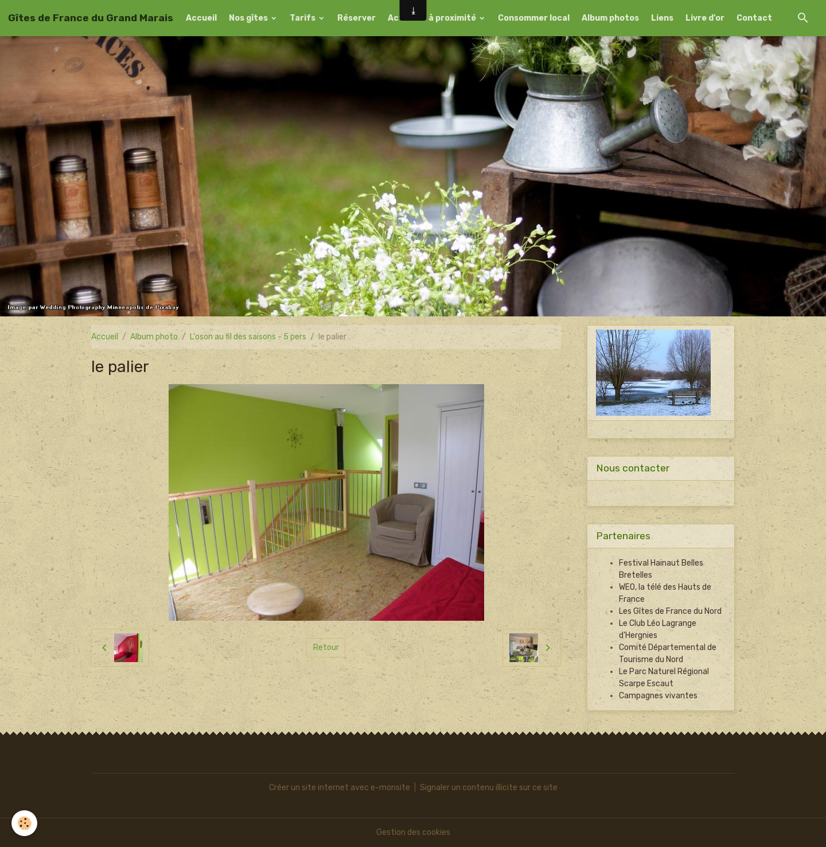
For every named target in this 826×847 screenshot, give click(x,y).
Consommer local (534, 18)
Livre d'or (704, 18)
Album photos (610, 18)
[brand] (90, 17)
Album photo (154, 337)
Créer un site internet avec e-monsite (339, 787)
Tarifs (303, 18)
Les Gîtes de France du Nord (670, 611)
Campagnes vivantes (658, 696)
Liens (662, 18)
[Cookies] (24, 823)
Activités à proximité (433, 18)
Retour (326, 647)
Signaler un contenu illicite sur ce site (489, 787)
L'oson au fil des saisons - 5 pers (248, 337)
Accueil (201, 18)
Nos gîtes (249, 18)
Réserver (356, 18)
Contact (754, 18)
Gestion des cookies (413, 832)
